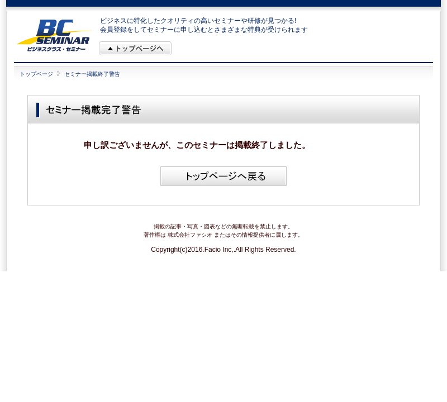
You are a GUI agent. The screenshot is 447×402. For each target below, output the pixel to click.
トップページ (36, 74)
